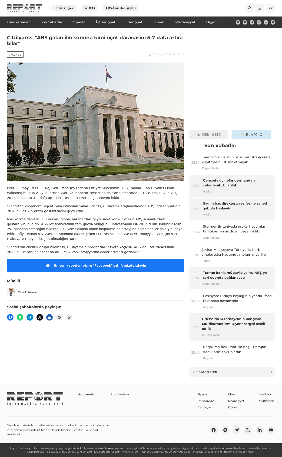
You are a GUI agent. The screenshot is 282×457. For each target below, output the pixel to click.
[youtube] (273, 22)
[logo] (24, 8)
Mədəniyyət (236, 401)
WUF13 (89, 8)
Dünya (232, 407)
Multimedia (267, 401)
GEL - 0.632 (208, 134)
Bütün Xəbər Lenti (232, 372)
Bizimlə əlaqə (119, 394)
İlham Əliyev (64, 8)
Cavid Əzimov (22, 292)
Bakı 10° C (251, 134)
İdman (232, 394)
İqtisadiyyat (206, 401)
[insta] (245, 22)
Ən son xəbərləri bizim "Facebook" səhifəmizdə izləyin (95, 265)
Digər (214, 22)
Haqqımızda (86, 394)
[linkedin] (266, 22)
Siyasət (202, 394)
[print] (59, 317)
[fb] (238, 22)
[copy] (69, 317)
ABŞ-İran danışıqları (121, 8)
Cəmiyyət (204, 407)
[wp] (20, 317)
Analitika (265, 394)
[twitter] (259, 22)
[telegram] (252, 22)
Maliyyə (15, 54)
